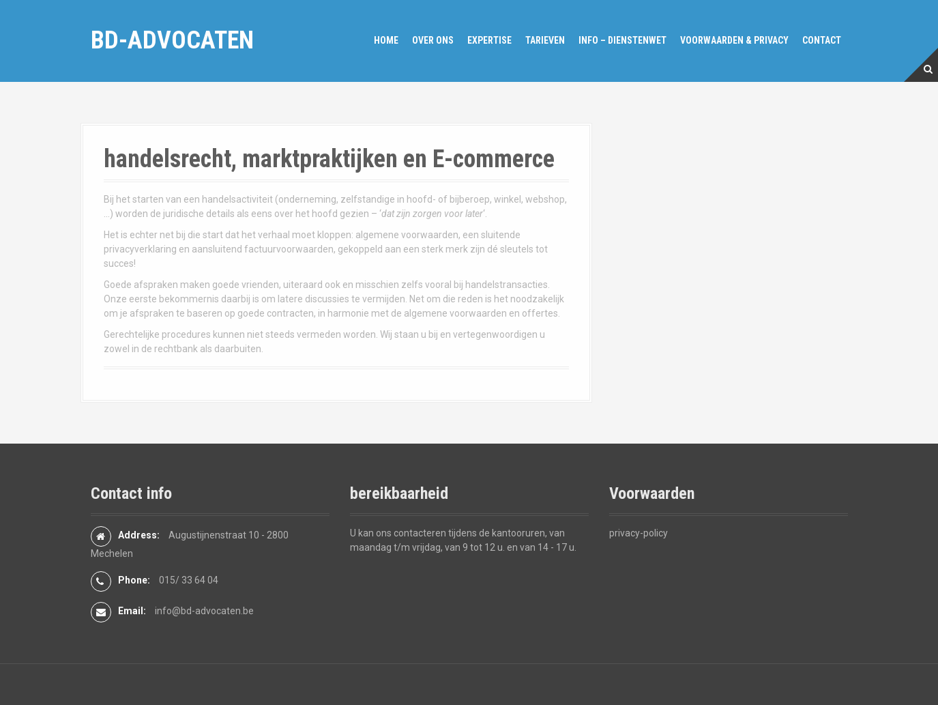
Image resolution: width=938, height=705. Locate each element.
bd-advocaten (172, 40)
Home (386, 40)
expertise (489, 40)
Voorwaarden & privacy (734, 40)
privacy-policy (638, 533)
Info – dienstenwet (622, 40)
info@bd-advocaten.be (204, 610)
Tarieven (545, 40)
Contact (821, 40)
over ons (433, 40)
